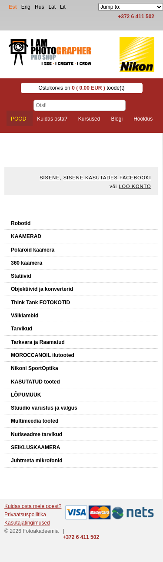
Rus (39, 7)
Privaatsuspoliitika (25, 515)
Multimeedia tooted (34, 421)
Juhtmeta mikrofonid (37, 461)
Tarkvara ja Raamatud (38, 342)
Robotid (20, 223)
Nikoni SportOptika (34, 368)
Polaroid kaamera (32, 250)
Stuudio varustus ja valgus (44, 408)
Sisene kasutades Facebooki (107, 177)
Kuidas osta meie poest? (32, 506)
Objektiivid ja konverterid (42, 289)
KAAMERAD (26, 236)
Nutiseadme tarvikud (36, 434)
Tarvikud (21, 329)
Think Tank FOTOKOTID (40, 303)
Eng (25, 7)
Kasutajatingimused (27, 523)
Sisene (50, 177)
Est (13, 7)
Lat (52, 7)
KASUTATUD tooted (35, 382)
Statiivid (21, 276)
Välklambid (24, 316)
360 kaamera (26, 263)
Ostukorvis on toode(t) (81, 88)
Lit (63, 7)
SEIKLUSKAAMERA (35, 447)
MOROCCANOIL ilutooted (42, 355)
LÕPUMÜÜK (26, 395)
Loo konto (135, 186)
